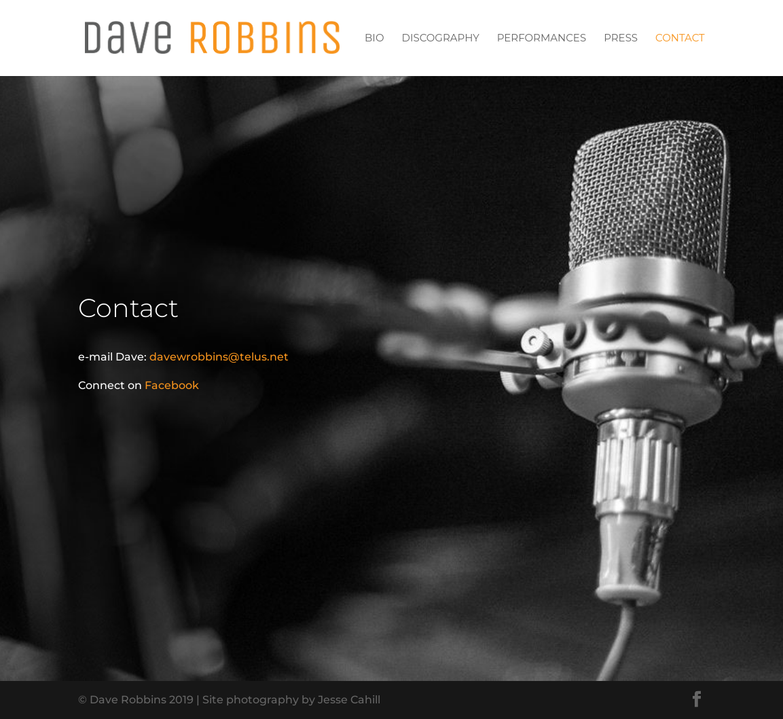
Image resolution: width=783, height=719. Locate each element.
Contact (680, 38)
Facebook (172, 385)
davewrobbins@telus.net (219, 356)
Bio (374, 38)
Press (621, 38)
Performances (541, 38)
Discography (440, 38)
